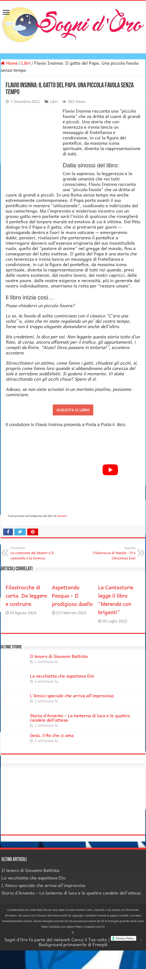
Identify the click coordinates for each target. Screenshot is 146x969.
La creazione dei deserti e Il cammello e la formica (35, 553)
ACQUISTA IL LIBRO (73, 410)
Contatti (124, 915)
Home (9, 62)
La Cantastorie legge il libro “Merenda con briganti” (115, 599)
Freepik (100, 944)
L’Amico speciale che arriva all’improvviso (72, 695)
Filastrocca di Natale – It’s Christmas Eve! (111, 553)
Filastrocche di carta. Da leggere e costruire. (26, 595)
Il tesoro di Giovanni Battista (59, 656)
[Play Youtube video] (110, 470)
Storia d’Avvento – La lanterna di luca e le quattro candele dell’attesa (80, 717)
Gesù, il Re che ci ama (52, 735)
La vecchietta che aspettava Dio (62, 675)
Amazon (61, 516)
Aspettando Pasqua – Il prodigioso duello (72, 595)
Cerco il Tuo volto (89, 939)
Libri (26, 62)
